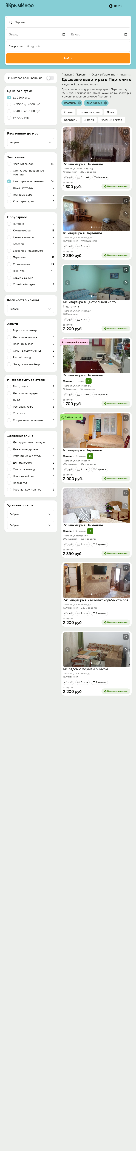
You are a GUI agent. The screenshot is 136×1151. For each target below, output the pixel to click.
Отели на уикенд (33, 469)
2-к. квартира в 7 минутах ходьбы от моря (95, 600)
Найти (68, 58)
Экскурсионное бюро (33, 364)
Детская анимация (33, 337)
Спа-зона (33, 413)
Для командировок (33, 449)
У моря (89, 120)
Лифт (33, 400)
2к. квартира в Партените (83, 164)
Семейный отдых (33, 284)
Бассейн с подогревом (33, 251)
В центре (33, 271)
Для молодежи (33, 463)
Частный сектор (33, 164)
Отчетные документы (33, 351)
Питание (33, 224)
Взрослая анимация (33, 330)
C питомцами (33, 264)
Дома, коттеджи (33, 188)
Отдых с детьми (33, 278)
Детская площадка (33, 393)
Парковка (33, 257)
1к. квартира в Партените (82, 233)
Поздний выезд (33, 344)
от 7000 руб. (21, 118)
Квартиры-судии (33, 201)
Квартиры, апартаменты (33, 181)
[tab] (91, 158)
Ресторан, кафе (33, 407)
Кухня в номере (33, 237)
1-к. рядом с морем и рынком (85, 669)
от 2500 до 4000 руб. (27, 104)
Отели (68, 112)
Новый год (33, 483)
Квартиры (70, 120)
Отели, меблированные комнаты (33, 172)
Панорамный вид (33, 476)
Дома (110, 112)
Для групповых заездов (33, 442)
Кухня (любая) (33, 231)
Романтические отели (33, 456)
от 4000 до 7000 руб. (27, 111)
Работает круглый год (33, 490)
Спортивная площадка (33, 420)
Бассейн (33, 244)
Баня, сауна (33, 386)
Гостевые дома (33, 195)
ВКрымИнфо (19, 6)
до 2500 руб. (21, 97)
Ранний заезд (33, 357)
